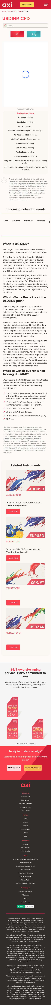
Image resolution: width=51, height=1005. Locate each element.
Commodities (25, 829)
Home (4, 11)
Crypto (25, 832)
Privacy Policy (25, 880)
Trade (10, 11)
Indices (25, 826)
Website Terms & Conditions (25, 883)
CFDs (14, 11)
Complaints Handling (25, 873)
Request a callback (25, 891)
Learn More (13, 511)
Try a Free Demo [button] (14, 768)
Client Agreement (26, 869)
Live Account (25, 797)
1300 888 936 (31, 992)
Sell (17, 34)
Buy (33, 34)
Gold (25, 836)
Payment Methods (25, 804)
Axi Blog (25, 844)
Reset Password (25, 807)
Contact (25, 898)
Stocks (25, 822)
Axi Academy (25, 847)
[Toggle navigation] (46, 4)
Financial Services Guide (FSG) (30, 988)
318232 (36, 941)
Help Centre (25, 811)
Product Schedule (26, 863)
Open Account (27, 4)
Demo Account (26, 800)
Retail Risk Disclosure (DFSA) (25, 866)
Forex (20, 11)
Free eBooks (25, 851)
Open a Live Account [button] (33, 768)
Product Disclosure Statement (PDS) (25, 859)
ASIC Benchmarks (25, 876)
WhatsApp (25, 895)
